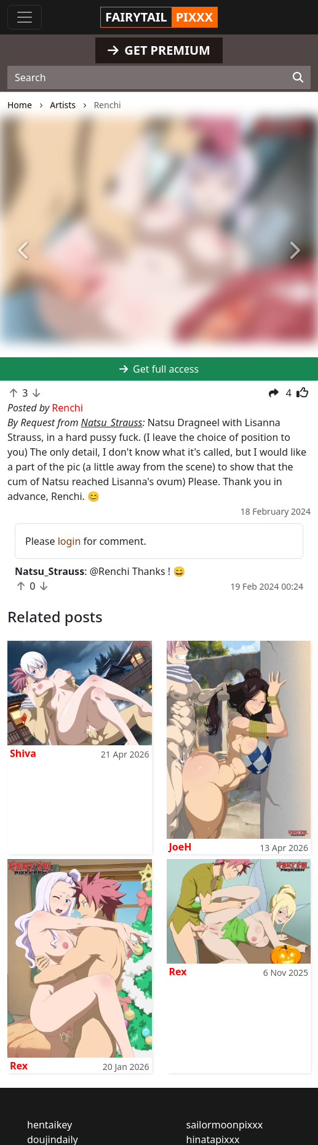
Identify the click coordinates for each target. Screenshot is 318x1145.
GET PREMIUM (159, 50)
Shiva (23, 753)
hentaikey (49, 1124)
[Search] (298, 77)
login (69, 541)
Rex (19, 1065)
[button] (24, 251)
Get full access (159, 369)
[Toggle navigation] (24, 17)
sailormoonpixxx (224, 1124)
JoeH (180, 847)
